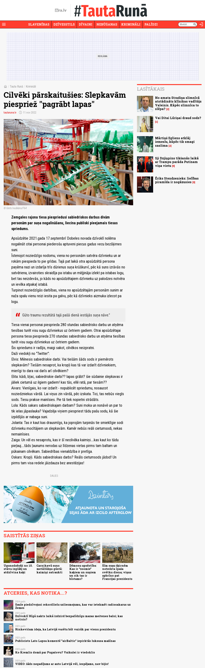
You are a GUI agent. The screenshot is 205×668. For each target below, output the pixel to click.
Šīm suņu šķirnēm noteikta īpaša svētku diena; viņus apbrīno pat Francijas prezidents (117, 572)
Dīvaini (85, 24)
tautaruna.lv (10, 112)
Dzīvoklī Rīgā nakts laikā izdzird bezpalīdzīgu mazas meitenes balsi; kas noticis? (69, 617)
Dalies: (54, 475)
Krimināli (130, 24)
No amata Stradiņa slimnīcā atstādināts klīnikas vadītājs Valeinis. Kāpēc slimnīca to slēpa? (178, 103)
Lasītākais (150, 89)
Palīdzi (151, 24)
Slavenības (38, 24)
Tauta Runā (16, 86)
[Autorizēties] (201, 24)
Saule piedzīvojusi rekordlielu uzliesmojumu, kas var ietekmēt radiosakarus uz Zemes (73, 606)
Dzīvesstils (64, 24)
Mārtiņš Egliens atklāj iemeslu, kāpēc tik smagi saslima (175, 141)
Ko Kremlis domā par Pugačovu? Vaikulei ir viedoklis (55, 652)
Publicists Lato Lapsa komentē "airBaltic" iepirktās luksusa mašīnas (65, 641)
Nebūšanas (106, 24)
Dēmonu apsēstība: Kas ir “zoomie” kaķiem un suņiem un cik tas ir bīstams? (83, 572)
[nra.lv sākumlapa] (60, 10)
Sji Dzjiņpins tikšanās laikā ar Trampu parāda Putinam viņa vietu (177, 161)
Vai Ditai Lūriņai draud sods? (178, 118)
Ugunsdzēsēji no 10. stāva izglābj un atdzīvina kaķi (18, 569)
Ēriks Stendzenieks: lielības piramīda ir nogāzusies (177, 180)
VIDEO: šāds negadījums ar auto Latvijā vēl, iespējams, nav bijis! (62, 664)
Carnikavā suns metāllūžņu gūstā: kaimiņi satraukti (49, 569)
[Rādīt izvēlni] (4, 24)
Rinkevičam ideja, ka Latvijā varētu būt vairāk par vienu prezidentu (65, 629)
